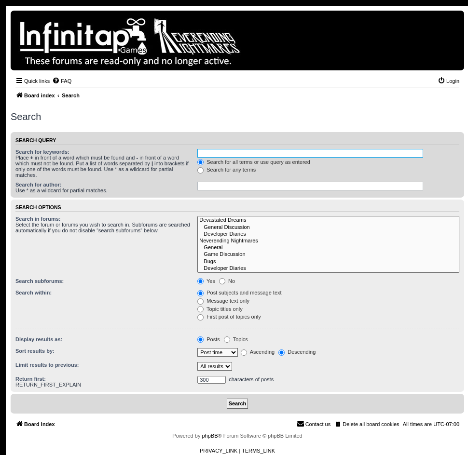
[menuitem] (61, 81)
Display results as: (38, 339)
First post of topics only (229, 317)
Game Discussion (328, 254)
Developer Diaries (328, 234)
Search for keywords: (42, 152)
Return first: (30, 379)
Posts (208, 339)
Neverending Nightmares (328, 241)
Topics (236, 339)
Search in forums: (38, 219)
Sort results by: (35, 351)
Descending (297, 352)
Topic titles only (219, 309)
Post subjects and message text (239, 292)
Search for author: (38, 184)
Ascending (258, 352)
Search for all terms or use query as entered (253, 162)
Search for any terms (226, 170)
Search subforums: (39, 281)
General (328, 247)
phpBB (210, 436)
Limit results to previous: (47, 365)
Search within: (33, 292)
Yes (206, 281)
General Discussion (328, 227)
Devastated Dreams (328, 220)
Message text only (223, 301)
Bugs (328, 261)
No (227, 281)
